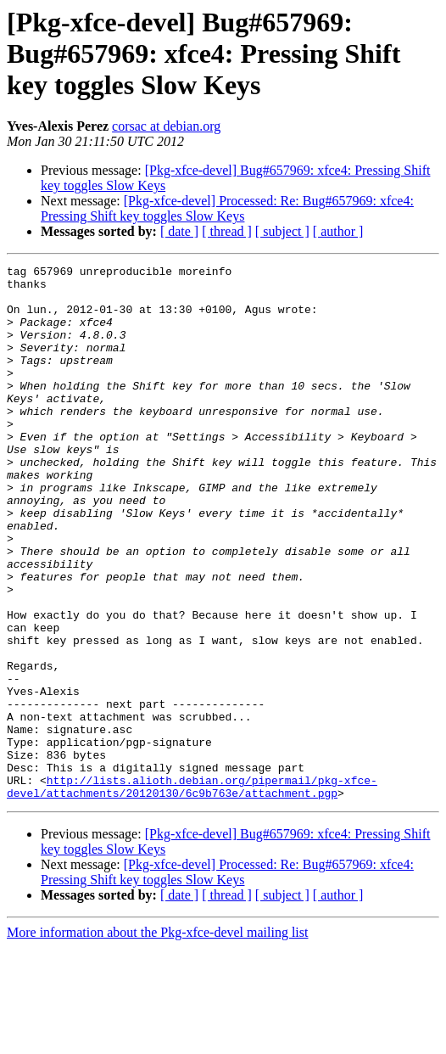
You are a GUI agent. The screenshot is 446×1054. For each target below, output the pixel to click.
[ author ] (338, 231)
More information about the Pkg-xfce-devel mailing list (157, 1039)
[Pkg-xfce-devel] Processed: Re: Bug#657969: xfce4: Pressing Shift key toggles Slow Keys (227, 208)
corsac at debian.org (166, 126)
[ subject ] (282, 231)
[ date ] (179, 231)
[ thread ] (227, 231)
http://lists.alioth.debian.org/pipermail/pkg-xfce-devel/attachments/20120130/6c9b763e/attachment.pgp (192, 892)
